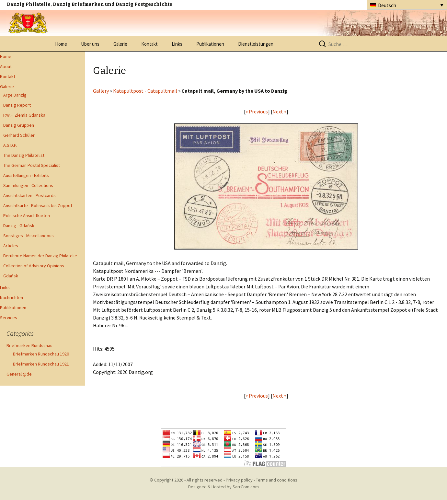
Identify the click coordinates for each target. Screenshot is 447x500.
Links (177, 44)
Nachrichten (11, 297)
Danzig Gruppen (18, 125)
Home (61, 44)
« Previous (257, 111)
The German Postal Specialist (31, 165)
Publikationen (210, 44)
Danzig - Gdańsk (18, 225)
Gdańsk (10, 276)
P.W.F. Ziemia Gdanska (24, 115)
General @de (19, 374)
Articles (10, 246)
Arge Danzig (15, 95)
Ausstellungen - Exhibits (26, 175)
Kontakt (149, 44)
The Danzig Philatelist (23, 155)
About (6, 66)
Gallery (101, 90)
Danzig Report (17, 105)
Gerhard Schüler (19, 135)
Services (8, 317)
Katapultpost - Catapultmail (145, 90)
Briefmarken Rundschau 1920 (41, 354)
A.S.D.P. (10, 145)
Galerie (120, 44)
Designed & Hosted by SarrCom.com (223, 487)
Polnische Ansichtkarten (26, 215)
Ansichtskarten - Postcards (29, 195)
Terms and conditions (276, 480)
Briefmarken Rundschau (29, 345)
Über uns (90, 44)
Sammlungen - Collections (28, 185)
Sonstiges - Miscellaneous (28, 235)
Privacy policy (239, 480)
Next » (279, 111)
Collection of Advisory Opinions (33, 266)
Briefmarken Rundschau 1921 (41, 364)
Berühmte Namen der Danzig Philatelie (40, 256)
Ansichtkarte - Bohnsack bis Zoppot (37, 205)
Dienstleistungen (255, 44)
